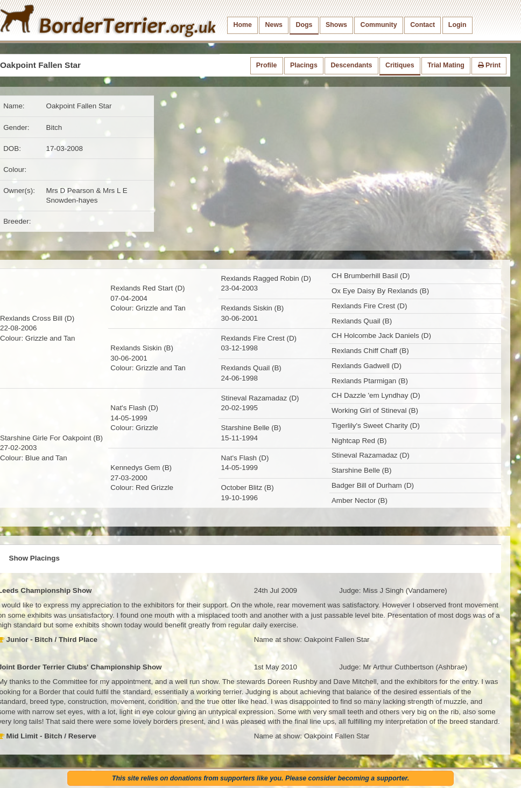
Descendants (351, 65)
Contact (422, 25)
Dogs (304, 25)
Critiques (399, 65)
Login (457, 25)
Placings (304, 65)
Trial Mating (445, 65)
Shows (336, 25)
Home (243, 25)
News (274, 25)
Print (489, 65)
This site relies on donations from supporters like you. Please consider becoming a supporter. (260, 778)
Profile (266, 65)
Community (379, 25)
